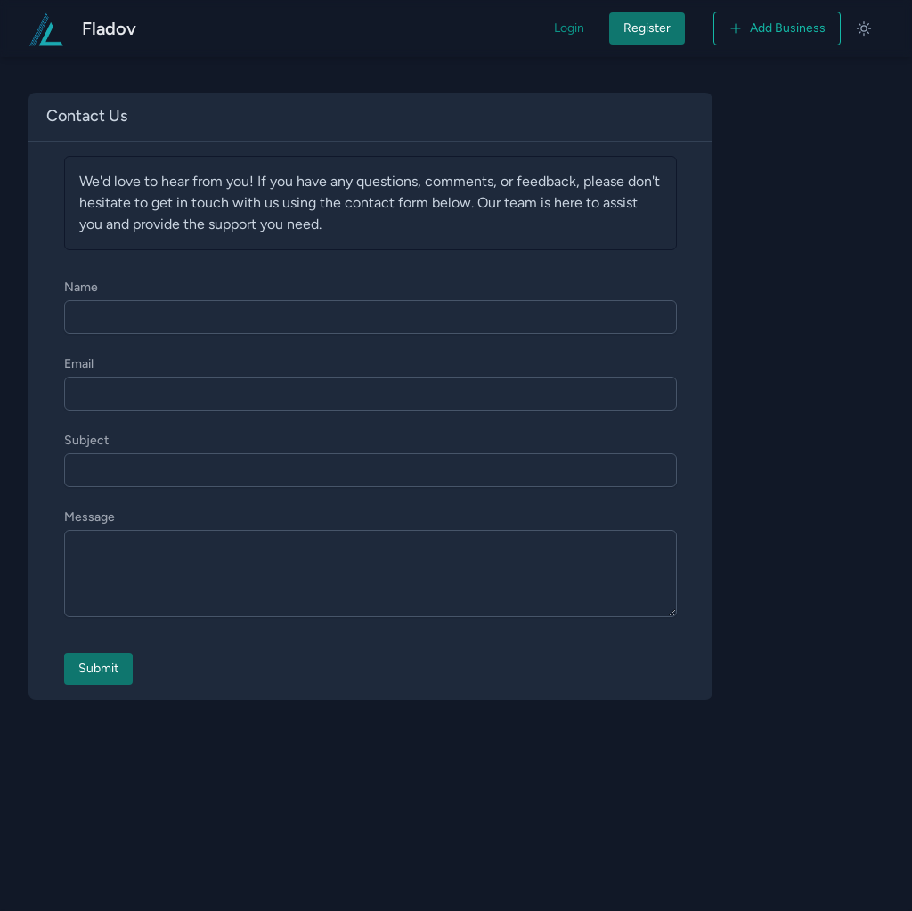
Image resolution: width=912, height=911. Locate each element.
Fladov (109, 28)
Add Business (777, 28)
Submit (98, 668)
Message (89, 517)
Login (569, 28)
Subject (86, 440)
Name (81, 287)
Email (79, 363)
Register (647, 28)
